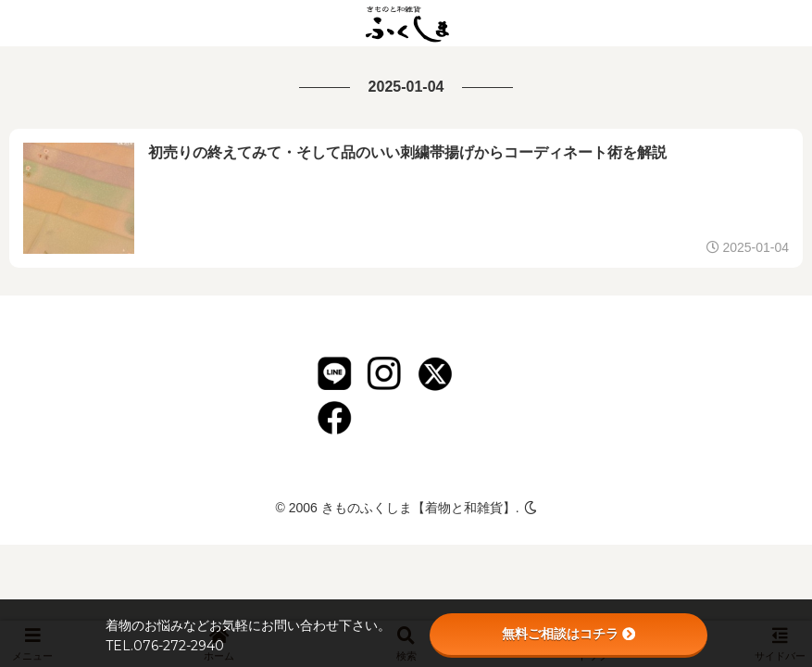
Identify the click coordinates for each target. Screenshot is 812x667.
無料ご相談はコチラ (568, 633)
